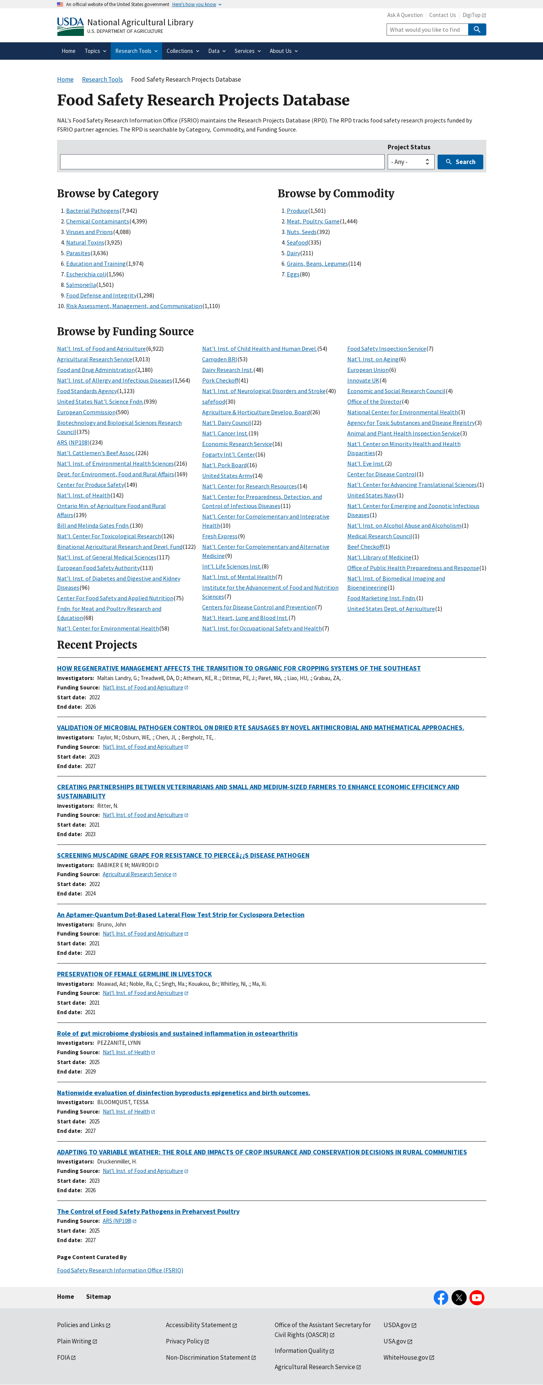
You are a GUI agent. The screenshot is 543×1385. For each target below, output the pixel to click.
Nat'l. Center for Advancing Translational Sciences (412, 484)
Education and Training (96, 263)
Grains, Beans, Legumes (317, 263)
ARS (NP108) (73, 442)
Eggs (293, 274)
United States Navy (371, 495)
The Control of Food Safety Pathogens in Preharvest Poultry (148, 1211)
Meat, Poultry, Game (313, 221)
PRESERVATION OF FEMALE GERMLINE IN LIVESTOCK (134, 974)
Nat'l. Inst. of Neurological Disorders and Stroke (264, 391)
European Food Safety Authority (98, 568)
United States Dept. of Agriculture (391, 608)
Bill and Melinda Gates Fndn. (93, 525)
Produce (297, 210)
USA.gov (395, 1341)
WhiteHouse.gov (406, 1357)
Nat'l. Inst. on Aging (373, 359)
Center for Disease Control (381, 474)
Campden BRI (219, 359)
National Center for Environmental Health (402, 412)
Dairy (293, 253)
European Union (368, 369)
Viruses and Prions (89, 231)
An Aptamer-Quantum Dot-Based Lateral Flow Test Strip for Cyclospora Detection (181, 914)
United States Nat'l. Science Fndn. (100, 401)
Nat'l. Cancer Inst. (225, 433)
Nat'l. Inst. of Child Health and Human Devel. (259, 348)
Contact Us (442, 14)
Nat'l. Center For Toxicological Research (109, 536)
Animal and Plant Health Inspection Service (403, 433)
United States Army (227, 475)
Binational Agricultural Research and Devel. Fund (120, 546)
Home (65, 1296)
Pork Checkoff (220, 380)
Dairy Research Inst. (227, 369)
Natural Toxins (85, 242)
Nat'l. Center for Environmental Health (108, 628)
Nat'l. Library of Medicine (379, 557)
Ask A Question (405, 14)
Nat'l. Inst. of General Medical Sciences (106, 557)
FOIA (63, 1357)
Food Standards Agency (87, 391)
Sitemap (98, 1296)
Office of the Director (374, 401)
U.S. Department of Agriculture (125, 31)
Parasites (78, 253)
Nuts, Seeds (302, 231)
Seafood (297, 242)
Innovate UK (363, 380)
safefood (213, 401)
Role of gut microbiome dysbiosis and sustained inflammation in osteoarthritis (177, 1033)
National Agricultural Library (140, 22)
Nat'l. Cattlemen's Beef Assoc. (96, 453)
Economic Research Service (237, 444)
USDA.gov (397, 1325)
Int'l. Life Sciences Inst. (231, 566)
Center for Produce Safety (90, 484)
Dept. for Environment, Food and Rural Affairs (115, 474)
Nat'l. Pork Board (224, 465)
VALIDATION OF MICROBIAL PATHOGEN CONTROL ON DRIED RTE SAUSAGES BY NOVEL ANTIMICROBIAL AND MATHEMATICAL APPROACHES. (260, 727)
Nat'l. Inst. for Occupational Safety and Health (262, 628)
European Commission (86, 412)
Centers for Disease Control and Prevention (258, 607)
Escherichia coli (86, 274)
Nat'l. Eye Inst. (366, 463)
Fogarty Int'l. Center (228, 454)
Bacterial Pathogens (92, 210)
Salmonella (81, 284)
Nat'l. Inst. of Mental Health (238, 577)
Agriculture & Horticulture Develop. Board (256, 412)
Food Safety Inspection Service (386, 348)
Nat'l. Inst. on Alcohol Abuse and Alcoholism (404, 525)
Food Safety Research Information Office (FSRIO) (120, 1270)
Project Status (409, 147)
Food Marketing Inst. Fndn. (381, 598)
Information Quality (301, 1350)
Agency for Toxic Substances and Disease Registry (411, 422)
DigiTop (472, 15)
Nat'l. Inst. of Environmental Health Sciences (115, 463)
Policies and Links (81, 1325)
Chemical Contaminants (97, 221)
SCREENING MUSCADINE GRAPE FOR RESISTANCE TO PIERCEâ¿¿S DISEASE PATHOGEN (183, 855)
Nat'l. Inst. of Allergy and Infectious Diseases (114, 380)
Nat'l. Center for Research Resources (249, 486)
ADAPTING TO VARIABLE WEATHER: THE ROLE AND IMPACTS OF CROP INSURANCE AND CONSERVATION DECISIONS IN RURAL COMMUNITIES (262, 1152)
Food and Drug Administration (96, 369)
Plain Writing (74, 1341)
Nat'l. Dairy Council (226, 422)
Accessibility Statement (198, 1325)
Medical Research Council (379, 536)
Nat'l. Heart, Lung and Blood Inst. (245, 617)
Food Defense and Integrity (101, 295)
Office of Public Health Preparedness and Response (413, 568)
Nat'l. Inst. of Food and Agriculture (101, 348)
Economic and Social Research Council (396, 391)
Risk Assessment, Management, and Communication (134, 306)
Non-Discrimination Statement (208, 1357)
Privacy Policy (184, 1341)
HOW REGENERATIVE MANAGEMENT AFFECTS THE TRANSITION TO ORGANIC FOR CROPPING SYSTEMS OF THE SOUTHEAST (239, 668)
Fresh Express (220, 536)
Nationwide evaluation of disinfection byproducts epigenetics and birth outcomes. (183, 1092)
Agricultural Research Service (94, 359)
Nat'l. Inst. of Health (83, 495)
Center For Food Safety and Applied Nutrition (115, 598)
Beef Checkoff (365, 546)
